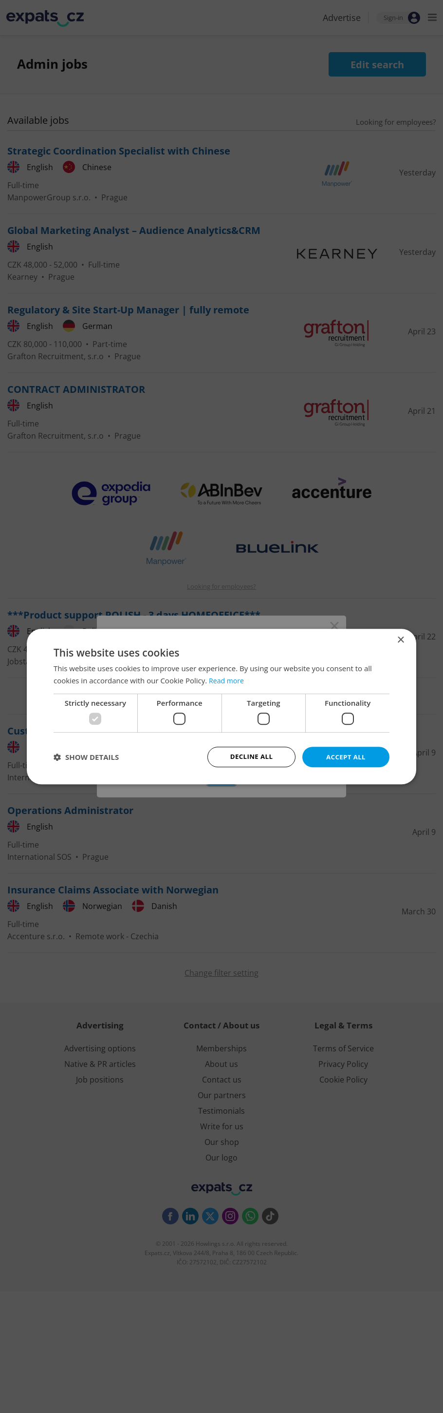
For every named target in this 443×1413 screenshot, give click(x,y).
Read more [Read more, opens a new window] (227, 680)
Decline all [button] (251, 756)
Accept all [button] (346, 756)
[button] (86, 757)
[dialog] (221, 706)
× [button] (400, 639)
